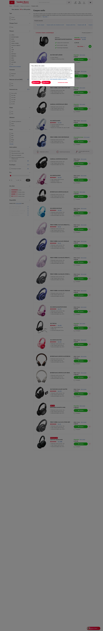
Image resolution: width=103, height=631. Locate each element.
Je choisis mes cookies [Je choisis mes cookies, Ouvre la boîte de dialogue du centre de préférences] (66, 82)
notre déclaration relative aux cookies (58, 79)
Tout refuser (49, 82)
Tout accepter (37, 82)
